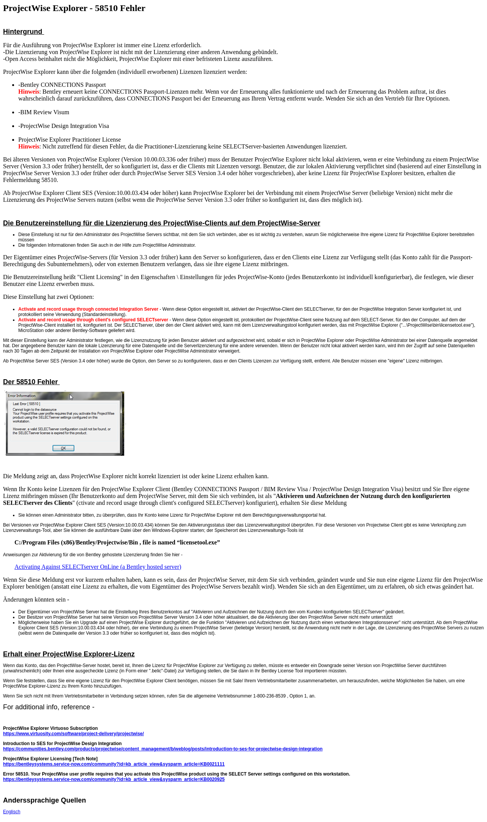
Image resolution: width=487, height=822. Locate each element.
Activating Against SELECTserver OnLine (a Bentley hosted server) (97, 566)
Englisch (11, 811)
